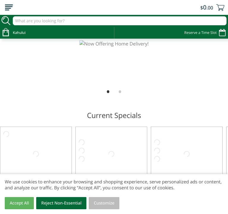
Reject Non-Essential (61, 203)
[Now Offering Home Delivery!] (114, 63)
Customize (104, 203)
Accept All (19, 203)
